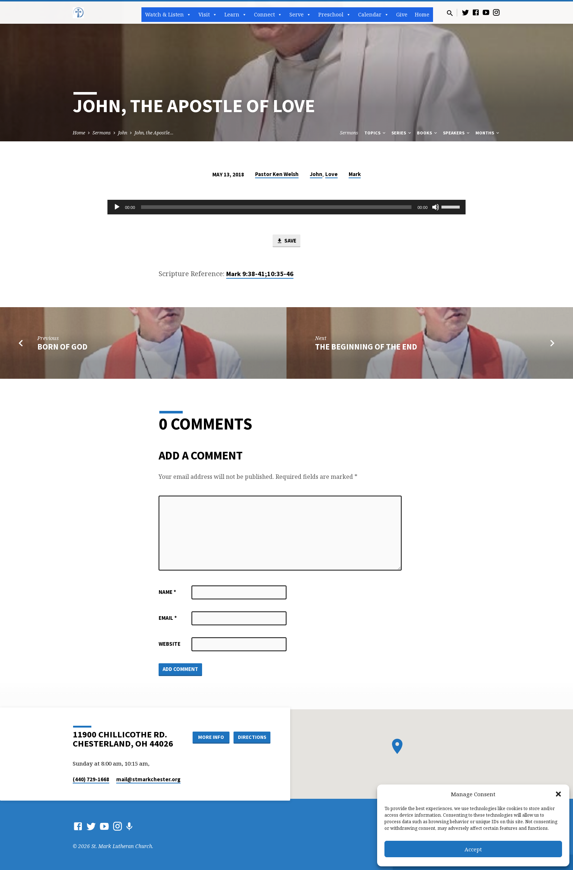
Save (286, 241)
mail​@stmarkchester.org (148, 779)
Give (401, 14)
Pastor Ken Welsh (277, 174)
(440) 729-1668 (91, 779)
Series (401, 133)
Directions (252, 737)
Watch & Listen (168, 14)
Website (170, 643)
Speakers (457, 133)
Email (168, 617)
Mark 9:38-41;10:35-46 (259, 274)
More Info (211, 737)
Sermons (101, 133)
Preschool (334, 14)
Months (487, 133)
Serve (300, 14)
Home (422, 14)
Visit (207, 14)
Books (427, 133)
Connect (268, 14)
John (122, 133)
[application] (286, 207)
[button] (558, 794)
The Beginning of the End (366, 346)
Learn (235, 14)
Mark (355, 174)
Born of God (62, 346)
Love (331, 174)
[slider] (276, 207)
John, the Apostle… (154, 133)
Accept (473, 849)
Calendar (373, 14)
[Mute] (435, 207)
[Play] (117, 207)
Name (167, 591)
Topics (375, 133)
